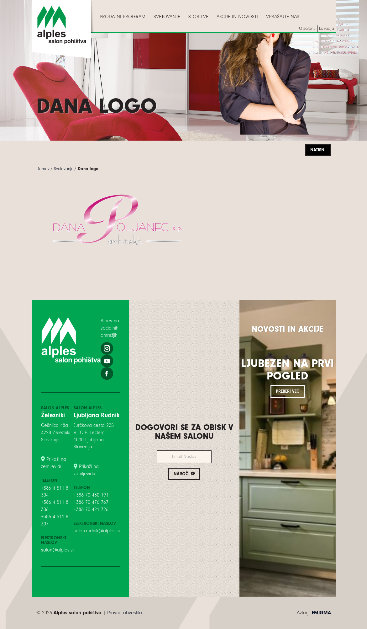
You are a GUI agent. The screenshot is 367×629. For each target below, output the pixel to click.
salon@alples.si (57, 550)
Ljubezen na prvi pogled (287, 369)
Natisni (318, 150)
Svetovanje (63, 168)
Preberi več (287, 391)
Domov (43, 168)
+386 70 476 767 (91, 502)
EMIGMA (321, 613)
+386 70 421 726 (91, 509)
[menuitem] (122, 16)
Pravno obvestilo (124, 613)
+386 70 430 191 (91, 495)
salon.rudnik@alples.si (97, 531)
